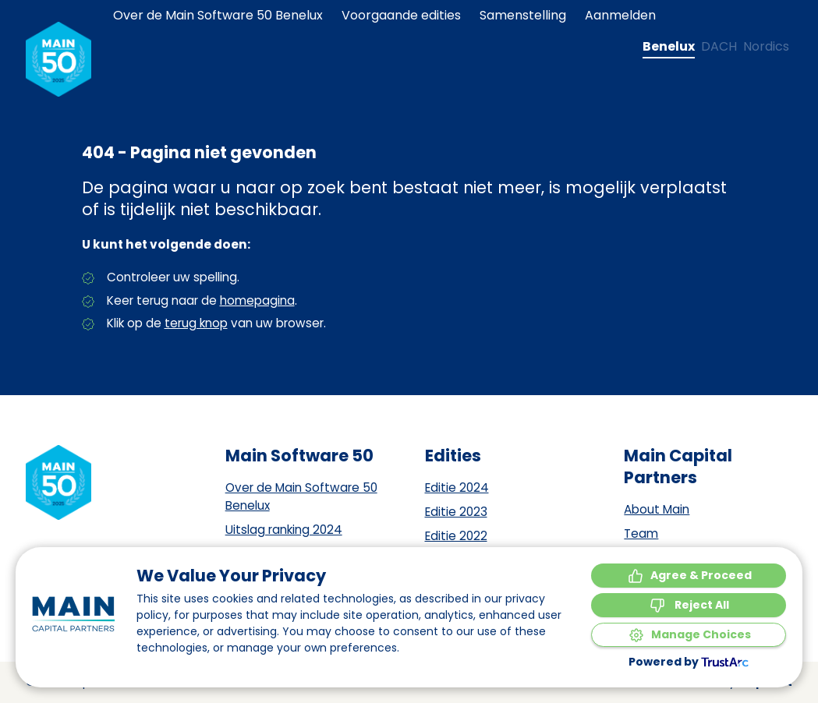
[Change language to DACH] (719, 46)
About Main (656, 509)
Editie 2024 (457, 487)
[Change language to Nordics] (766, 46)
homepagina (257, 300)
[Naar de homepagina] (58, 59)
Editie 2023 (456, 511)
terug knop (196, 323)
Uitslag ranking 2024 (283, 529)
